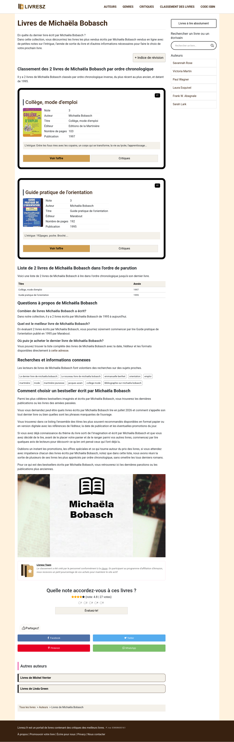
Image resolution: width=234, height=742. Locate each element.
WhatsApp (129, 648)
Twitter (129, 638)
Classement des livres (177, 6)
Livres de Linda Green (34, 688)
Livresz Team (44, 564)
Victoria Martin (182, 71)
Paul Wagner (181, 79)
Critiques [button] (124, 158)
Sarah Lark (179, 104)
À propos (23, 734)
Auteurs (110, 6)
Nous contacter (96, 734)
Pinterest (54, 648)
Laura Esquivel (182, 87)
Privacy (81, 734)
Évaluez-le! (91, 610)
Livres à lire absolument (194, 23)
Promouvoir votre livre (42, 734)
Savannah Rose (182, 63)
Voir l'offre (56, 158)
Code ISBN (208, 6)
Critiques (147, 6)
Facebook (53, 638)
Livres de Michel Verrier (35, 677)
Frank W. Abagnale (185, 96)
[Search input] (192, 45)
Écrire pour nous (66, 734)
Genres (128, 6)
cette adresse (59, 350)
